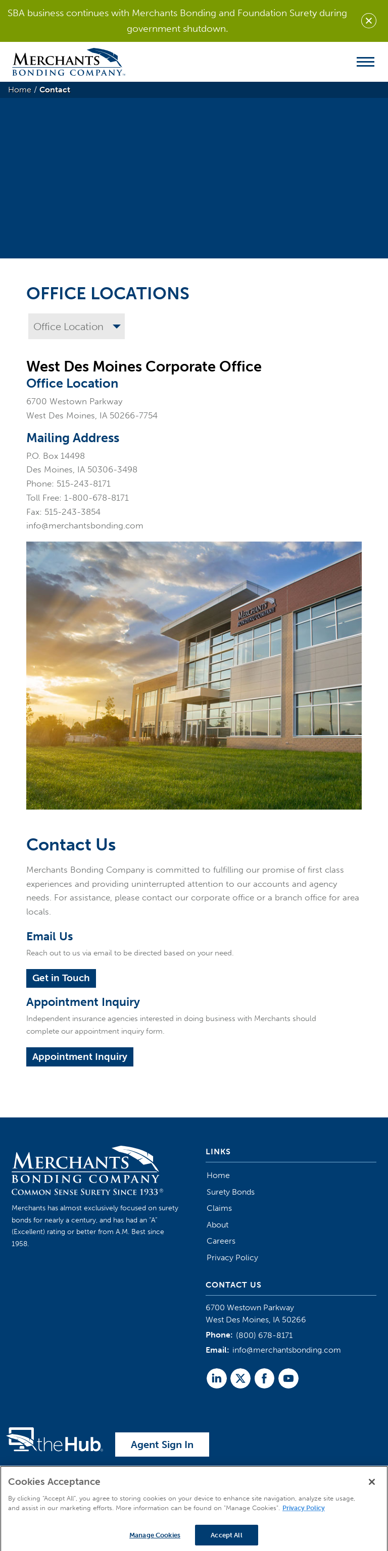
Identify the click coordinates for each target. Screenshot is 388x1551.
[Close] (372, 1487)
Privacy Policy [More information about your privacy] (303, 1513)
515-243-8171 (84, 483)
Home (218, 1175)
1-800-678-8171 (96, 498)
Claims (219, 1208)
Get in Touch (61, 978)
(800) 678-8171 (264, 1335)
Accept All (226, 1540)
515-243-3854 (72, 512)
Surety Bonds (231, 1192)
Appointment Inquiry (79, 1056)
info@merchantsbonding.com (84, 525)
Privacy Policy (232, 1257)
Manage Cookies (154, 1540)
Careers (221, 1241)
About (217, 1224)
